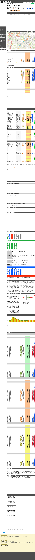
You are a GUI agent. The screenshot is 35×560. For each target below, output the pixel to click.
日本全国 (8, 3)
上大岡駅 (1, 35)
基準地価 (10, 536)
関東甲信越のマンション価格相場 (11, 515)
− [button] (7, 34)
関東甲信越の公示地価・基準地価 (11, 501)
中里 (7, 79)
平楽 (15, 472)
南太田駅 (9, 61)
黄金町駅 (1, 39)
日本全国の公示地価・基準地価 (11, 502)
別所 (7, 81)
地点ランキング (2, 30)
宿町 (7, 74)
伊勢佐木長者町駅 (2, 40)
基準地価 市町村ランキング (10, 506)
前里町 (7, 72)
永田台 (15, 471)
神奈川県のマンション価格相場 (11, 511)
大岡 (7, 78)
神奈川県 (11, 3)
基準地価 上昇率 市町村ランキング (11, 507)
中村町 (7, 83)
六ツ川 (14, 473)
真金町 (7, 73)
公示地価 (7, 536)
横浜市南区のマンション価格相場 (11, 510)
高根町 (7, 70)
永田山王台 (12, 471)
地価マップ (1, 28)
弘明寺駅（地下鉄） (2, 36)
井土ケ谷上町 (8, 80)
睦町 (7, 76)
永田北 (25, 471)
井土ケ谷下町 (8, 77)
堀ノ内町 (8, 82)
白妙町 (7, 71)
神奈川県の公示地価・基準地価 (11, 497)
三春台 (7, 84)
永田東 (21, 471)
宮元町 (12, 473)
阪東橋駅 (1, 41)
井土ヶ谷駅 (9, 60)
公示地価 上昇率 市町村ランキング (11, 505)
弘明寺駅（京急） (2, 37)
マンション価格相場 (2, 49)
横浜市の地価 (2, 45)
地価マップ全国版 (2, 47)
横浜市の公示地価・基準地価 (10, 496)
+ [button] (7, 33)
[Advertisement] (3, 14)
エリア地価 (1, 29)
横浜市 (13, 3)
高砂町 (7, 75)
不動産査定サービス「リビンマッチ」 (19, 542)
